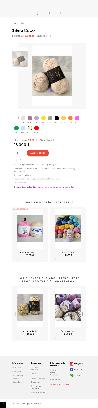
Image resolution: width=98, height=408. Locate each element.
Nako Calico (68, 252)
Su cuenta (36, 363)
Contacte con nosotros (17, 376)
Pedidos (34, 374)
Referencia (18, 35)
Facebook (75, 369)
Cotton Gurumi (68, 331)
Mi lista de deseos (38, 392)
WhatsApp (76, 375)
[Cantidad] (19, 153)
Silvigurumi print (30, 331)
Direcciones (36, 382)
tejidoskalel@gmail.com (60, 384)
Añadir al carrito (37, 153)
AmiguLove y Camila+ (30, 252)
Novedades (16, 371)
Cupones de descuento (36, 387)
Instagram (76, 364)
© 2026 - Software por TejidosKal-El (26, 403)
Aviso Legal (16, 367)
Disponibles (43, 35)
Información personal (36, 368)
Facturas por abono (39, 378)
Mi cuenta (16, 382)
